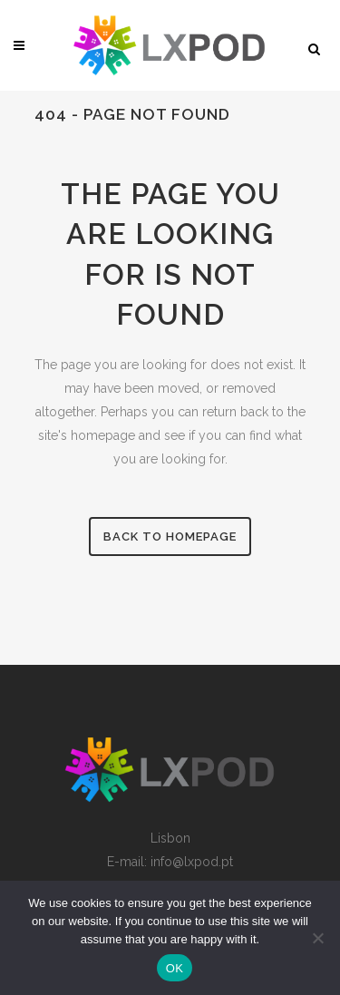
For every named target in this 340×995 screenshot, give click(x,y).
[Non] (317, 938)
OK (174, 968)
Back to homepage (170, 536)
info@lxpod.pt (192, 861)
